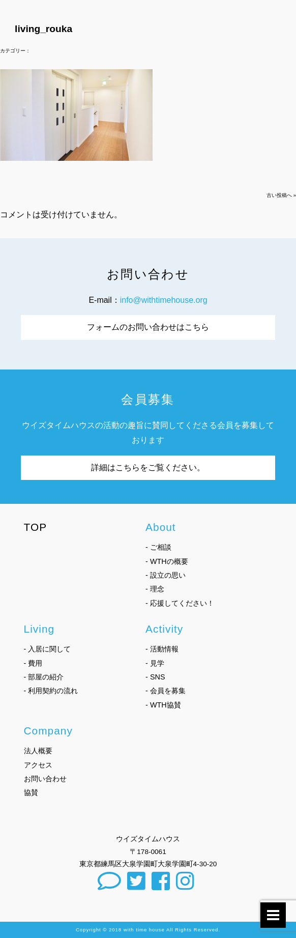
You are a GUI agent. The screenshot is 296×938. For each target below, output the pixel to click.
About (160, 527)
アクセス (38, 765)
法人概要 (38, 751)
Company (48, 730)
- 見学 (154, 663)
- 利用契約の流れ (51, 691)
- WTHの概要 (166, 561)
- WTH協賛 (163, 705)
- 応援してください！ (179, 603)
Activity (164, 629)
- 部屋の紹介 (44, 677)
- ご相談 (158, 547)
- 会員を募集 (165, 691)
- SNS (155, 677)
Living (39, 629)
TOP (35, 527)
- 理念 (154, 589)
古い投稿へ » (281, 195)
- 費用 (33, 663)
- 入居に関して (47, 649)
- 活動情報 (162, 649)
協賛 (31, 792)
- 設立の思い (165, 575)
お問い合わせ (45, 779)
